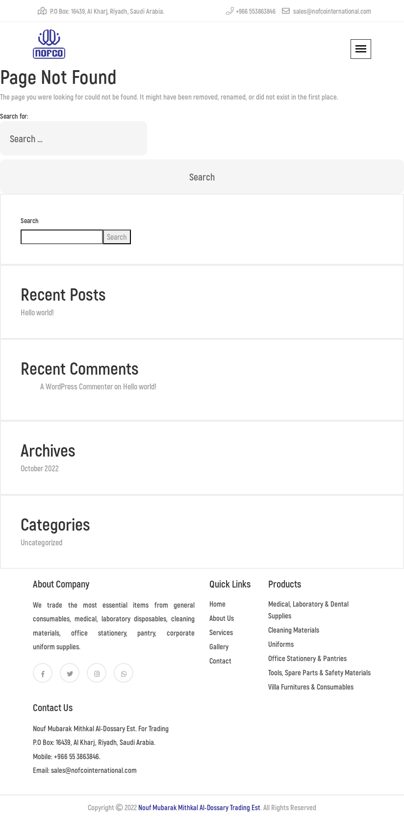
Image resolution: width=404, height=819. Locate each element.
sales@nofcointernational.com (326, 11)
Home (217, 603)
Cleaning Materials (293, 629)
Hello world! (37, 312)
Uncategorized (41, 542)
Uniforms (281, 644)
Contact (220, 660)
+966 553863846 (251, 11)
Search (30, 220)
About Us (221, 618)
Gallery (218, 646)
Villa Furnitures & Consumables (311, 686)
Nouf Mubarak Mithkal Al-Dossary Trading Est (199, 807)
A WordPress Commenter (76, 386)
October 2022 (40, 468)
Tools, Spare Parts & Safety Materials (319, 672)
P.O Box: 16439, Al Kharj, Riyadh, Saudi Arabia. (101, 11)
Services (221, 632)
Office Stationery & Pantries (307, 658)
